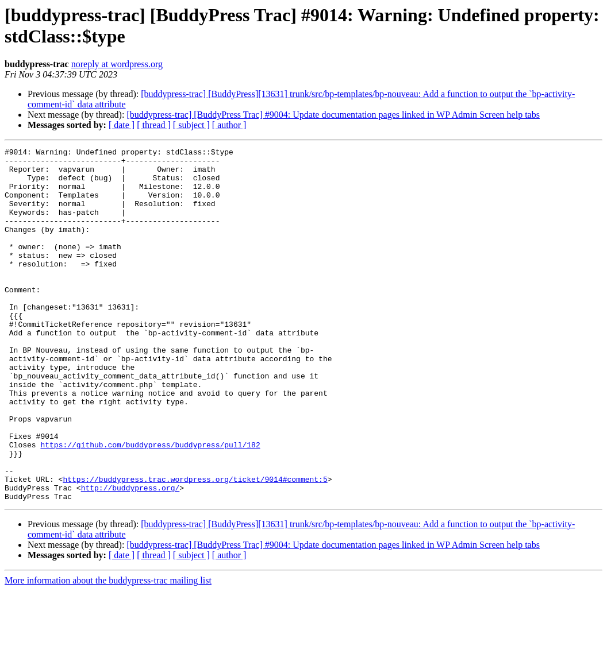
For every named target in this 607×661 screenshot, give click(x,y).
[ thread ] (154, 125)
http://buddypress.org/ (130, 556)
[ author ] (229, 125)
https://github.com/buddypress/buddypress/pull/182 (150, 505)
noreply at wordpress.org (117, 64)
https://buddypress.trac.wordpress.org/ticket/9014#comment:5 (195, 546)
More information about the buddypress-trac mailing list (108, 651)
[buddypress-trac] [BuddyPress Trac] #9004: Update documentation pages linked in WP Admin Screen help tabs (333, 114)
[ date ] (122, 125)
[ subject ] (191, 125)
